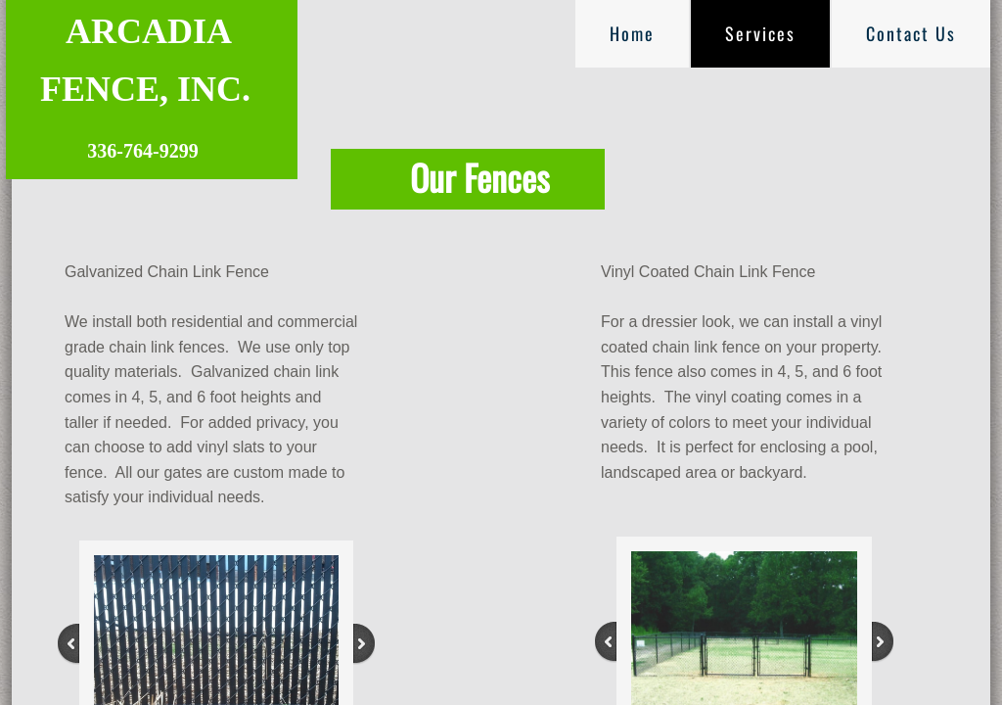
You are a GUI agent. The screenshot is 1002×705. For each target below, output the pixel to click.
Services (760, 33)
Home (632, 33)
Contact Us (911, 33)
